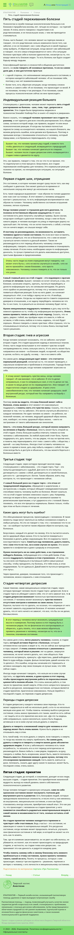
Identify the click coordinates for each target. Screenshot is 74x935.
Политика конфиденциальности (45, 929)
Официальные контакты (15, 932)
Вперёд (66, 875)
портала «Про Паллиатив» (46, 869)
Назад (7, 875)
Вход (48, 5)
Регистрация (62, 5)
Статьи (37, 12)
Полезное (24, 12)
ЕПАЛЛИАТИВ (9, 12)
